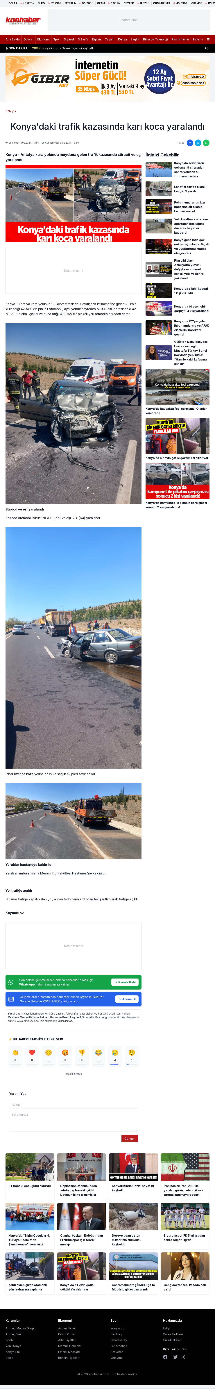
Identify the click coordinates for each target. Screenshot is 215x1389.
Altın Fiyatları (67, 1340)
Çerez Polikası (173, 1334)
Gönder (129, 1139)
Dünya (122, 39)
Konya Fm (13, 1352)
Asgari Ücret (67, 1329)
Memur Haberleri (70, 1346)
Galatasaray (118, 1340)
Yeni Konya (13, 1346)
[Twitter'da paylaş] (198, 143)
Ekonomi (43, 39)
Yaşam (109, 39)
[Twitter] (175, 1357)
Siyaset (69, 39)
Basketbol (117, 1352)
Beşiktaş (116, 1334)
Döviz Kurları (67, 1334)
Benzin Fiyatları (69, 1358)
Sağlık (135, 39)
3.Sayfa (83, 39)
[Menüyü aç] (208, 39)
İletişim (198, 39)
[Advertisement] (129, 20)
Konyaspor (118, 1329)
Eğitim (96, 39)
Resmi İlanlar (180, 39)
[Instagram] (183, 1357)
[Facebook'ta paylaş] (190, 143)
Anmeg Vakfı (14, 1334)
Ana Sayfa (13, 39)
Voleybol (116, 1358)
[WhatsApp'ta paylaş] (206, 143)
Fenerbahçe (118, 1346)
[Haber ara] (206, 48)
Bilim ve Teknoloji (155, 39)
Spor (56, 39)
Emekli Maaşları (69, 1352)
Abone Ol (127, 999)
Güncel (28, 39)
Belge (9, 1358)
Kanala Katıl (125, 982)
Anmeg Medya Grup (20, 1329)
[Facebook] (165, 1357)
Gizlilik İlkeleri (172, 1340)
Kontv (10, 1340)
